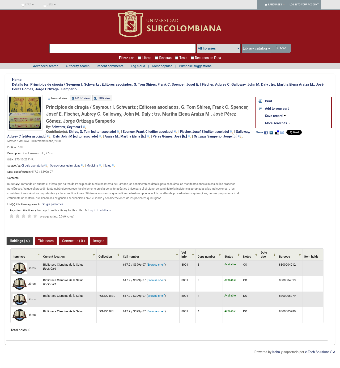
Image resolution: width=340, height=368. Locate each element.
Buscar (281, 48)
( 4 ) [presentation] (20, 241)
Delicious (276, 132)
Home (16, 80)
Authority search (77, 66)
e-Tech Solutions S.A (320, 352)
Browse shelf (156, 264)
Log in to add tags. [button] (100, 210)
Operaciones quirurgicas (65, 165)
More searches (277, 123)
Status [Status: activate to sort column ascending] (228, 256)
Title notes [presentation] (46, 241)
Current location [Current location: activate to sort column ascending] (54, 256)
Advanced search (45, 66)
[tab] (19, 241)
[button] (27, 4)
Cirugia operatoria (32, 165)
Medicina (92, 165)
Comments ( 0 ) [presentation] (73, 241)
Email (282, 132)
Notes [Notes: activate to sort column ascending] (247, 256)
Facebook (266, 132)
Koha (276, 352)
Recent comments (110, 66)
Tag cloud (138, 66)
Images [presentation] (98, 241)
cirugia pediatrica (52, 204)
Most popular (162, 66)
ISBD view (104, 98)
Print (268, 101)
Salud (107, 165)
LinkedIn (271, 132)
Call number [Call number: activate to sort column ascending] (131, 256)
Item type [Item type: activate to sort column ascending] (19, 256)
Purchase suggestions (195, 66)
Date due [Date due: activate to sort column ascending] (264, 254)
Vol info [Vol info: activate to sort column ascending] (184, 254)
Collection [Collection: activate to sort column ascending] (105, 256)
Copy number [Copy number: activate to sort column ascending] (206, 256)
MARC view (82, 98)
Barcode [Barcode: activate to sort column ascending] (284, 256)
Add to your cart (277, 108)
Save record (275, 116)
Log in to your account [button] (304, 4)
